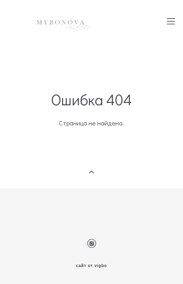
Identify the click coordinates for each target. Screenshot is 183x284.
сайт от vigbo (91, 254)
